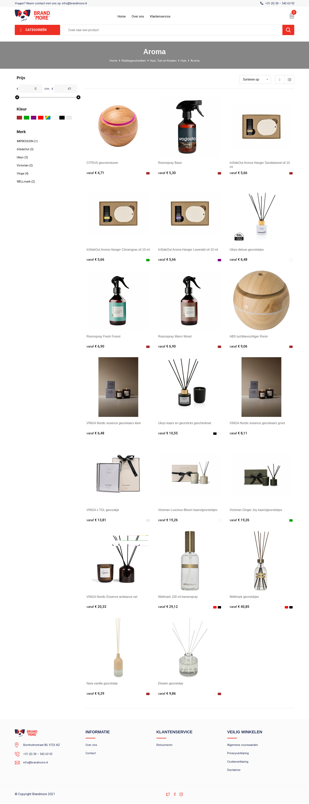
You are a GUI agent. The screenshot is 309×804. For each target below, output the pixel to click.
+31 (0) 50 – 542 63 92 (279, 3)
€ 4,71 (95, 173)
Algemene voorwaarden (242, 745)
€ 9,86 (167, 694)
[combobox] (173, 30)
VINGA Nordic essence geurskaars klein (115, 423)
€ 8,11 (238, 433)
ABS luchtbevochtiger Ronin (249, 336)
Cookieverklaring (238, 762)
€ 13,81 (96, 520)
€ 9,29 (95, 694)
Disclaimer (234, 771)
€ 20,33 (96, 607)
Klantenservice (160, 16)
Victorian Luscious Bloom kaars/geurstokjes (188, 510)
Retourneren (164, 745)
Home (121, 16)
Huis (184, 60)
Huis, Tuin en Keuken (163, 60)
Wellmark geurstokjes (245, 597)
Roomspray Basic (170, 162)
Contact (91, 754)
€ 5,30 (167, 173)
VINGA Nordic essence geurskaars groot (258, 423)
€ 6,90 (95, 346)
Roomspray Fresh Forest (104, 336)
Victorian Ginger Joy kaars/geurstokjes (257, 510)
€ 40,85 (239, 607)
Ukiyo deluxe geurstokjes (247, 249)
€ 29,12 (168, 607)
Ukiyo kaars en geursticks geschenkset (185, 423)
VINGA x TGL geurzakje (103, 510)
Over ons (138, 16)
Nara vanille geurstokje (103, 683)
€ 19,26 (168, 520)
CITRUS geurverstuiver (103, 162)
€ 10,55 (168, 433)
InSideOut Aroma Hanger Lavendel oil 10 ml (189, 249)
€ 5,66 (238, 173)
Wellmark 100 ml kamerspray (178, 597)
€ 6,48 (238, 260)
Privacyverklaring (238, 754)
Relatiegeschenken (133, 60)
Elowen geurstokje (171, 683)
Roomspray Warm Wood (175, 336)
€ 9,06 (238, 346)
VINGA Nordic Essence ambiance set (113, 597)
